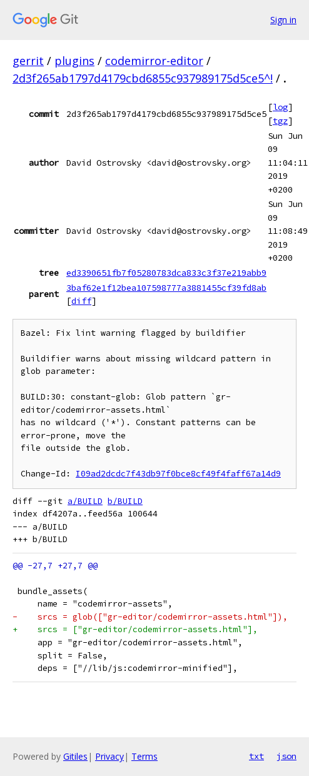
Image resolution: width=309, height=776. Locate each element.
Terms (144, 756)
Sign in (283, 20)
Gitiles (75, 756)
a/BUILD (85, 501)
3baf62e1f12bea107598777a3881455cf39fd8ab (166, 287)
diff (81, 300)
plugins (74, 60)
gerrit (28, 60)
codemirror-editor (154, 60)
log (280, 107)
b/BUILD (125, 501)
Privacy (109, 756)
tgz (280, 120)
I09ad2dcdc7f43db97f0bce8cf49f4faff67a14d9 (178, 473)
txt (256, 756)
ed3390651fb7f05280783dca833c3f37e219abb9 (166, 272)
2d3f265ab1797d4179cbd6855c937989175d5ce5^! (143, 78)
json (286, 756)
